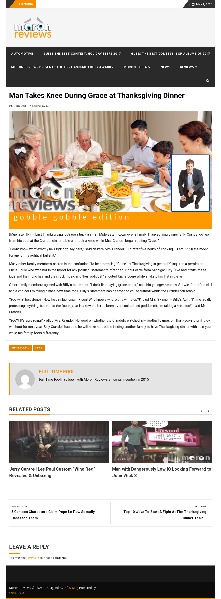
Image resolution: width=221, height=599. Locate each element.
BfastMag (71, 588)
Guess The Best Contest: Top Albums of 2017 (170, 53)
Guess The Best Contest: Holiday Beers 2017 (82, 53)
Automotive (22, 53)
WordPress (17, 593)
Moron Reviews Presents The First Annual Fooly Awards (62, 67)
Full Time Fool (17, 105)
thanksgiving (20, 347)
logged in (32, 558)
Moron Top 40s (136, 67)
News (165, 67)
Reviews (187, 67)
